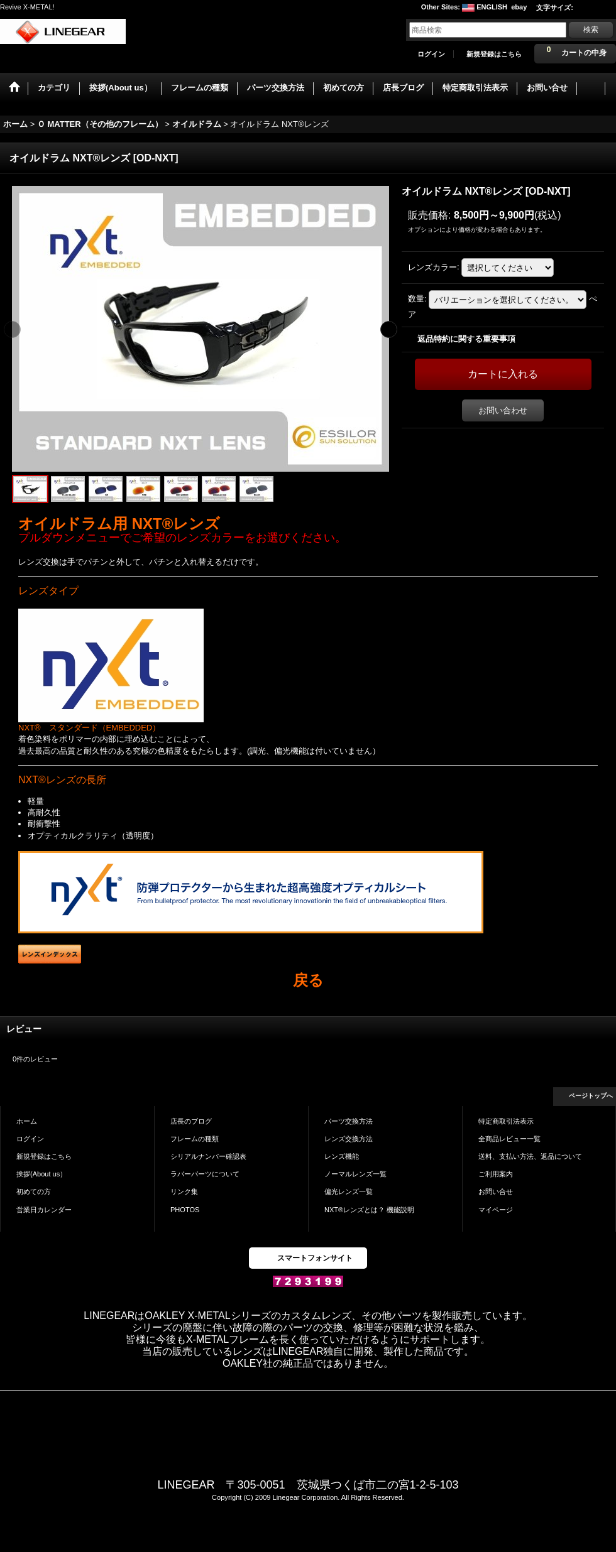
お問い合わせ (502, 410)
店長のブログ (191, 1121)
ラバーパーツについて (204, 1174)
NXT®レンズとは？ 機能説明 (369, 1209)
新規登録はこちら (494, 54)
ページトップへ (591, 1095)
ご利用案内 (495, 1174)
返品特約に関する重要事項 (466, 339)
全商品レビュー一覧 (509, 1138)
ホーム (26, 1121)
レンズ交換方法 (348, 1138)
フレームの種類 (194, 1138)
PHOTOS (184, 1209)
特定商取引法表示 (506, 1121)
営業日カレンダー (44, 1209)
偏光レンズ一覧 (348, 1191)
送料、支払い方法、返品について (530, 1156)
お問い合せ (495, 1191)
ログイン (431, 54)
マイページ (495, 1209)
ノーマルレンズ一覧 (355, 1174)
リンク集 (184, 1191)
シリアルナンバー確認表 (208, 1156)
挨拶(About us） (41, 1174)
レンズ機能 (341, 1156)
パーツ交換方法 (348, 1121)
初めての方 (33, 1191)
